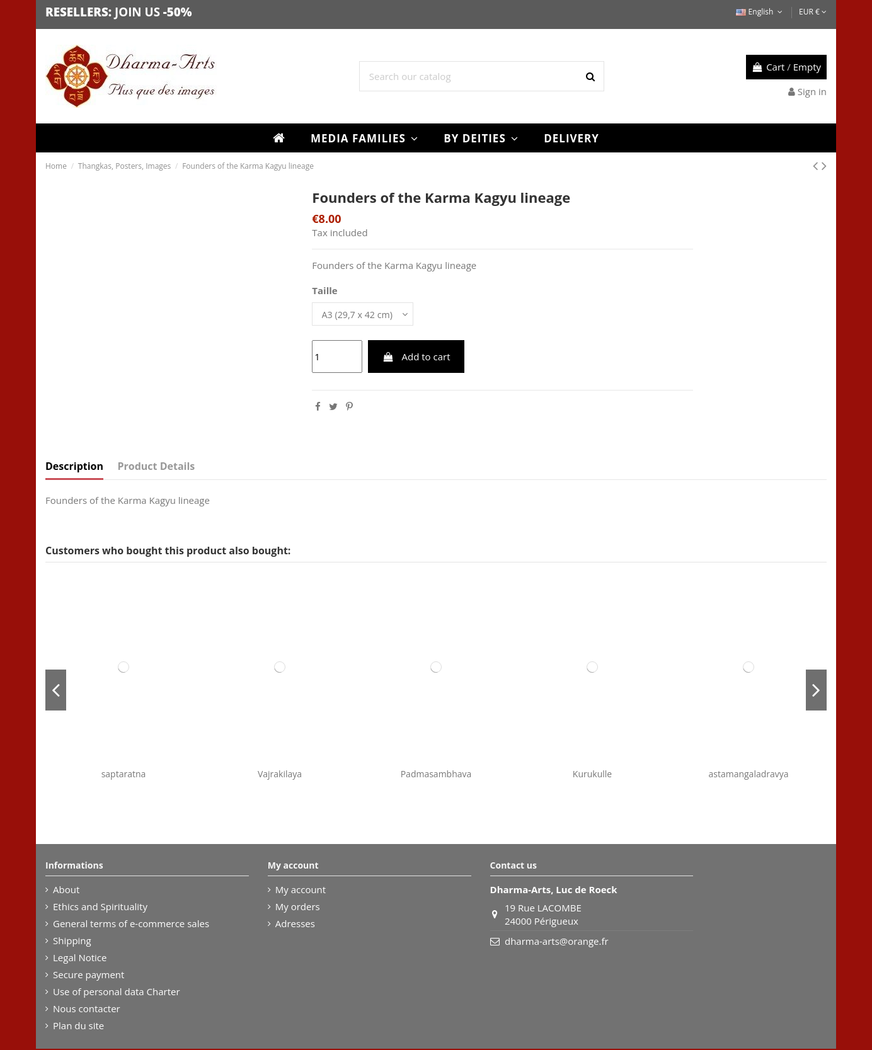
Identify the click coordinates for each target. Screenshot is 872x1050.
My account (300, 890)
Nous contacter (86, 1009)
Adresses (295, 924)
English (760, 11)
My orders (297, 907)
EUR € (813, 11)
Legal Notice (79, 958)
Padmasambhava (436, 775)
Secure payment (88, 975)
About (66, 890)
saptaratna (123, 775)
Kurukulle (592, 775)
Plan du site (78, 1026)
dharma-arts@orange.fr (557, 942)
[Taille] (365, 314)
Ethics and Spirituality (100, 907)
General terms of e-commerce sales (131, 924)
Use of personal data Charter (116, 992)
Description (74, 467)
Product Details (156, 467)
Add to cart (416, 357)
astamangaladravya (748, 775)
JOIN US (137, 12)
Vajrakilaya (280, 775)
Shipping (72, 941)
